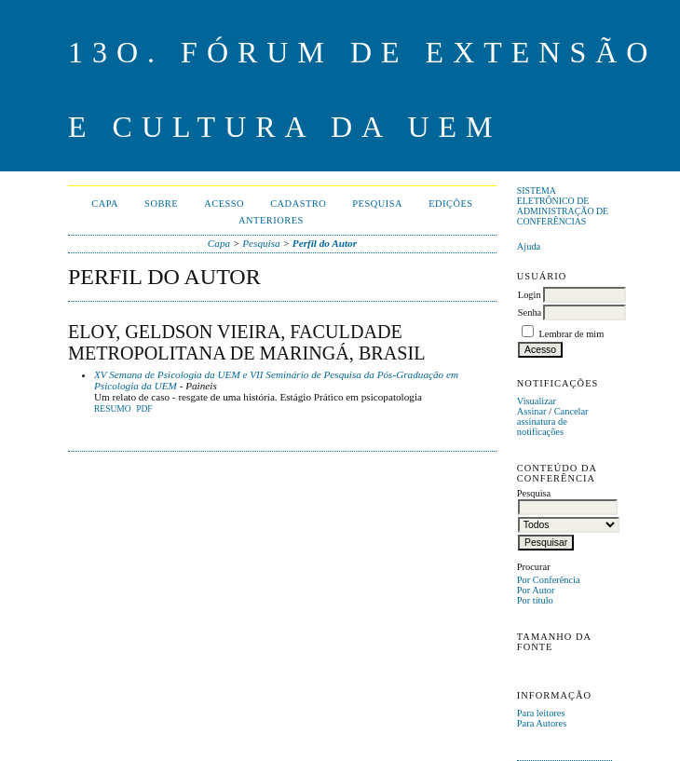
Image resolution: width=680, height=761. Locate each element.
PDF (144, 409)
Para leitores (541, 713)
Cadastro (298, 203)
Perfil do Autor (324, 243)
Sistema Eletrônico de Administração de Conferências (562, 205)
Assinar (532, 411)
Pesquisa (377, 203)
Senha (529, 312)
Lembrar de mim (571, 334)
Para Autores (541, 723)
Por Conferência (548, 580)
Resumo (112, 409)
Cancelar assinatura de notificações (553, 421)
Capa (104, 203)
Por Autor (536, 590)
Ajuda (528, 246)
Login (529, 295)
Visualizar (536, 401)
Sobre (161, 203)
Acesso (224, 203)
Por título (535, 600)
